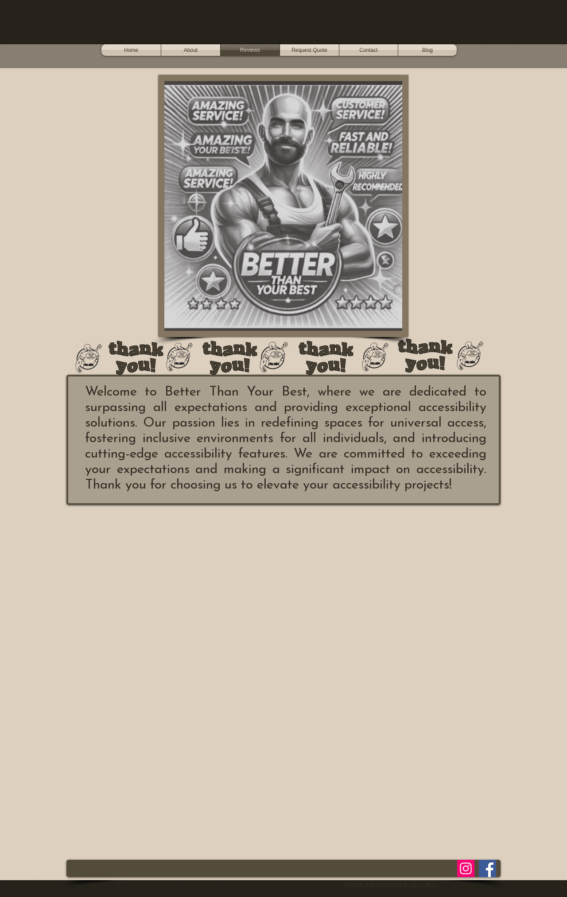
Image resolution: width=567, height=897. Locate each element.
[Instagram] (465, 868)
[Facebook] (487, 868)
